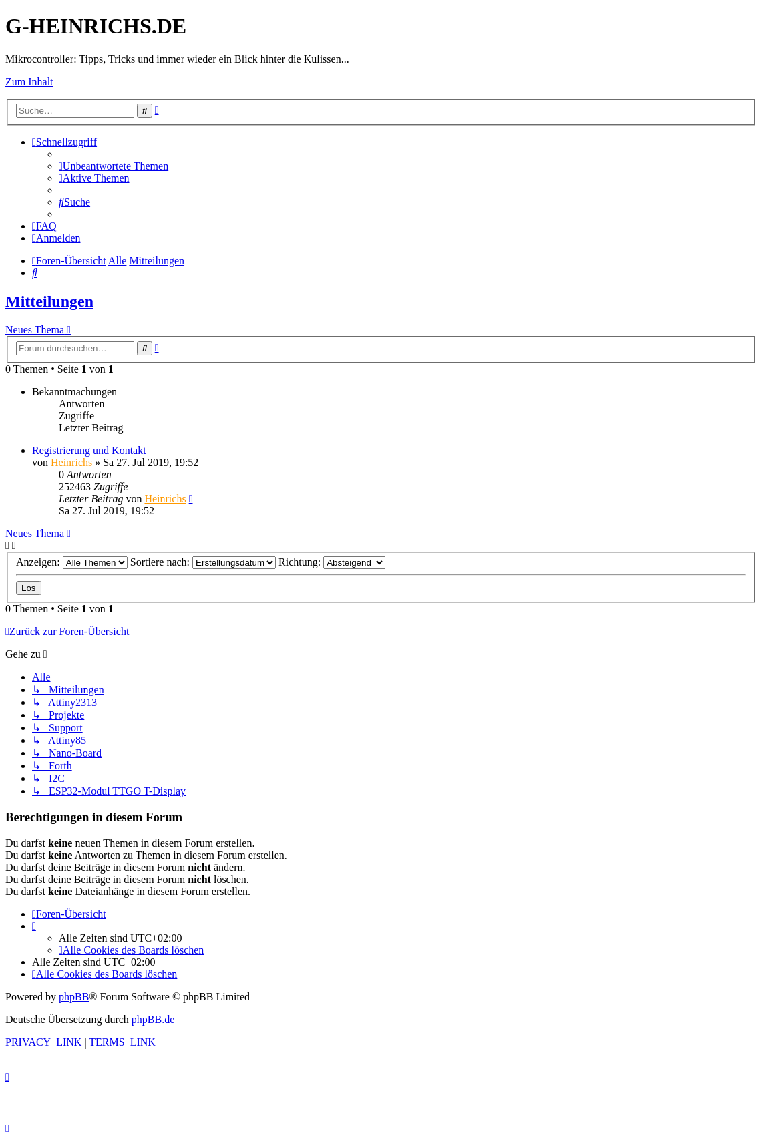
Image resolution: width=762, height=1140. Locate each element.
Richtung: (331, 562)
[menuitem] (113, 166)
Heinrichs (71, 462)
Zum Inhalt (29, 81)
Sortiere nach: (203, 562)
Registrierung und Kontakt (89, 450)
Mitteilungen (49, 301)
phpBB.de (153, 1019)
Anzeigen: (72, 562)
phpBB (74, 996)
